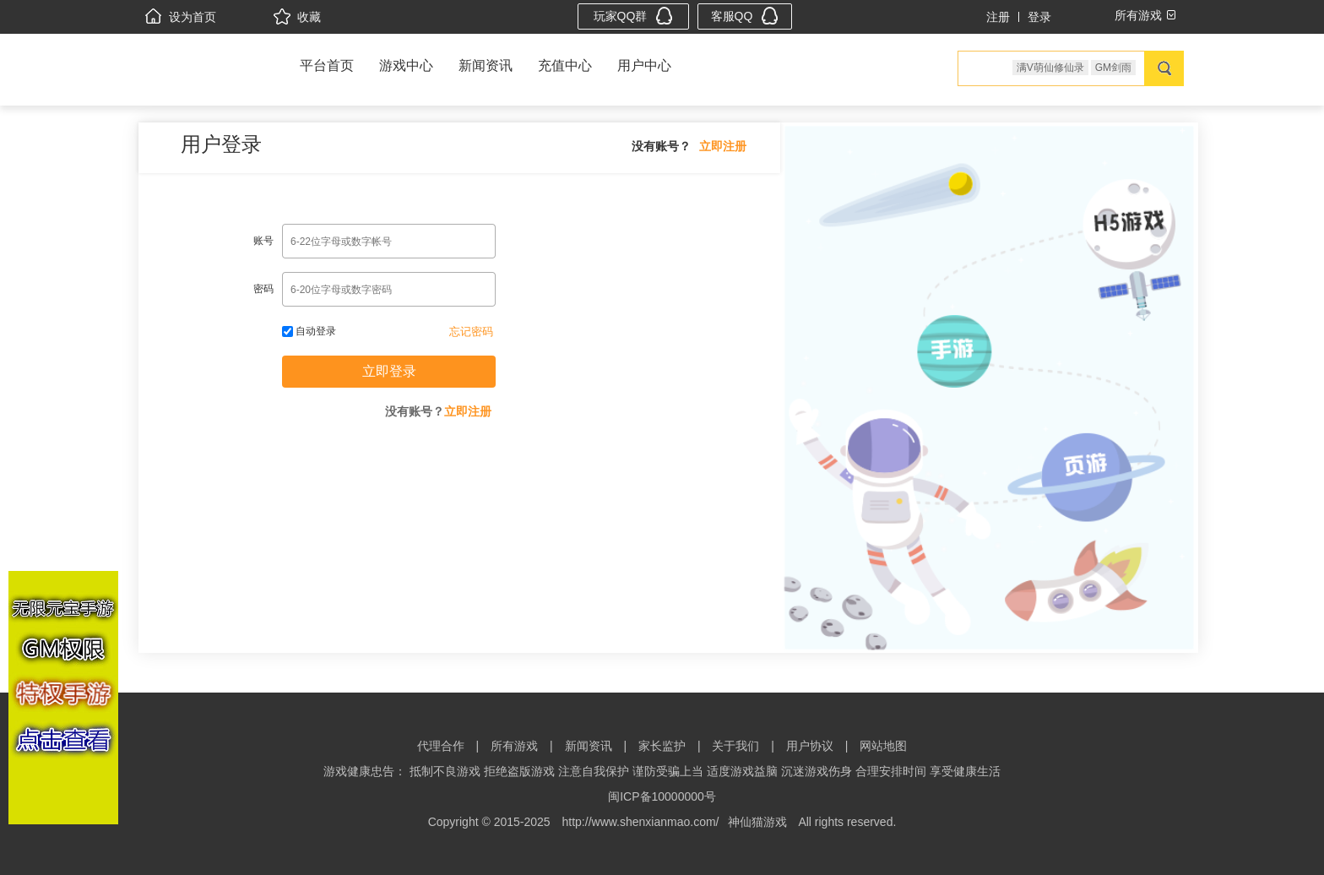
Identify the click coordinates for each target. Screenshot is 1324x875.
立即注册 (722, 146)
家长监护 (662, 746)
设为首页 (180, 16)
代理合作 (440, 746)
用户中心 (644, 65)
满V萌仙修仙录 (1050, 67)
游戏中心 (406, 65)
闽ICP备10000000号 (662, 796)
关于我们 (735, 746)
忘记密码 (471, 331)
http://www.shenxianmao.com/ (640, 822)
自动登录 (309, 331)
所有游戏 (514, 746)
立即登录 (389, 371)
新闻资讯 (486, 65)
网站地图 (883, 746)
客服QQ (745, 15)
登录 (1039, 17)
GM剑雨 (1113, 67)
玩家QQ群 (634, 15)
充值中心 (565, 65)
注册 (998, 17)
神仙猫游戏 (757, 822)
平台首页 (327, 65)
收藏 (297, 16)
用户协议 (809, 746)
